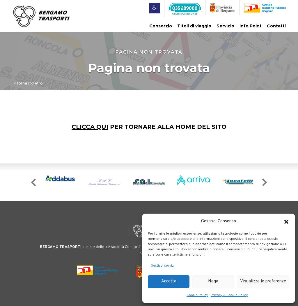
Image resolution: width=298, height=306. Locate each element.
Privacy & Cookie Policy (229, 295)
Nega (213, 281)
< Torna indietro (28, 83)
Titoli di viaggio (194, 26)
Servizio (225, 26)
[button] (286, 222)
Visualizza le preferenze (263, 281)
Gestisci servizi (163, 265)
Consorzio (160, 26)
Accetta (168, 281)
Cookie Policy (197, 295)
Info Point (251, 26)
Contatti (276, 26)
